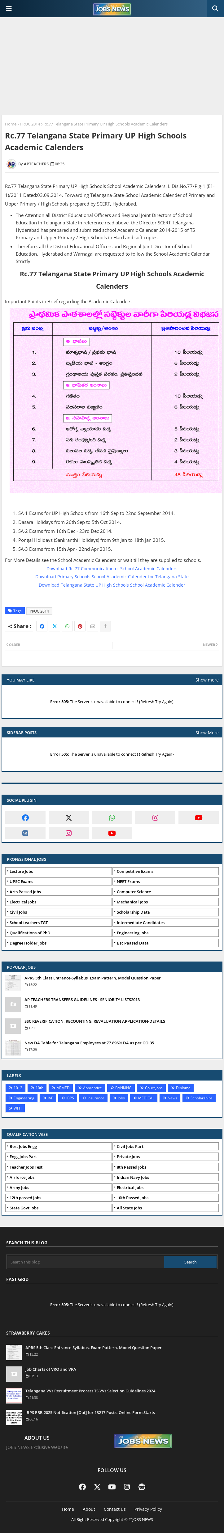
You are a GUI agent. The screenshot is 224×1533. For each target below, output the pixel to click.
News (172, 1098)
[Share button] (105, 626)
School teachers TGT (29, 922)
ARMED (63, 1087)
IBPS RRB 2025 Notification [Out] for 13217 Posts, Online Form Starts (90, 1412)
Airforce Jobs (22, 1177)
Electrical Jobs (23, 902)
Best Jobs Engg (23, 1146)
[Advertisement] (112, 66)
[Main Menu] (9, 8)
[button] (215, 8)
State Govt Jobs (24, 1208)
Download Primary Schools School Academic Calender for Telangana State (112, 577)
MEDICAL (146, 1098)
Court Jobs (154, 1087)
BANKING (123, 1087)
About (89, 1509)
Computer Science (134, 891)
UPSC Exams (21, 881)
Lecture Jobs (21, 871)
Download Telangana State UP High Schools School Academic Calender (112, 585)
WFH (18, 1108)
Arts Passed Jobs (25, 891)
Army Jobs (19, 1187)
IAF (50, 1098)
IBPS (70, 1098)
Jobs (121, 1098)
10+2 (18, 1087)
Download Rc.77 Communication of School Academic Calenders (112, 568)
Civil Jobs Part (130, 1146)
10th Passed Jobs (132, 1197)
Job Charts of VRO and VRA (50, 1369)
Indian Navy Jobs (133, 1177)
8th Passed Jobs (131, 1167)
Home (10, 124)
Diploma (183, 1087)
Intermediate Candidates (141, 922)
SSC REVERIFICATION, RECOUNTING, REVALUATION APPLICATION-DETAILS (94, 1021)
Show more (207, 680)
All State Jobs (129, 1208)
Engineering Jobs (132, 933)
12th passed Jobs (25, 1197)
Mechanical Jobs (132, 902)
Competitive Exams (135, 871)
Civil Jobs (18, 912)
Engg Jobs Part (23, 1156)
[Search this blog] (85, 1262)
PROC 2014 (30, 124)
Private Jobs (128, 1156)
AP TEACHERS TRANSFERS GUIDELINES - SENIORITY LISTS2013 (82, 999)
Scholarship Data (133, 912)
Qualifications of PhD (30, 933)
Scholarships (202, 1098)
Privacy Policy (148, 1509)
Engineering (24, 1098)
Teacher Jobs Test (26, 1167)
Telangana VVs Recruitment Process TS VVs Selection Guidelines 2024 (90, 1391)
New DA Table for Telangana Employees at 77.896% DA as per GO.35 (89, 1043)
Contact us (115, 1509)
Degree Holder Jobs (28, 943)
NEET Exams (128, 881)
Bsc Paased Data (133, 943)
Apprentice (92, 1087)
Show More (207, 733)
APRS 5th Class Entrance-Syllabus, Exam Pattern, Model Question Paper (92, 978)
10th (39, 1087)
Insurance (95, 1098)
